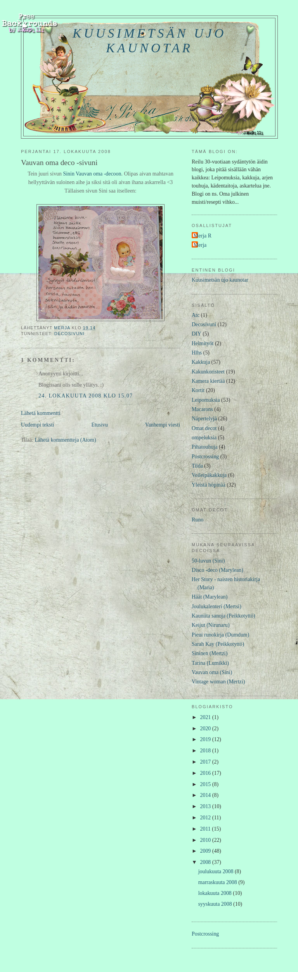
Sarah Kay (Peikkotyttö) (218, 644)
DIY (196, 334)
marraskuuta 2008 (218, 882)
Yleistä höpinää (208, 485)
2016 (206, 773)
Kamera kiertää (208, 381)
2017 (206, 762)
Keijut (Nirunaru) (211, 625)
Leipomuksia (206, 400)
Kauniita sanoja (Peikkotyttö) (223, 616)
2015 (206, 784)
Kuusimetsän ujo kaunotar (149, 40)
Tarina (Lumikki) (210, 663)
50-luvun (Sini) (208, 561)
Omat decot (204, 428)
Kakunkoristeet (208, 372)
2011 (206, 829)
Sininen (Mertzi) (209, 653)
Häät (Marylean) (209, 597)
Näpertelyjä (204, 418)
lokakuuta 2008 (215, 893)
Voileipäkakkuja (209, 475)
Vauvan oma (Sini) (212, 672)
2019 (206, 739)
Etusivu (99, 425)
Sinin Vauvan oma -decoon (92, 174)
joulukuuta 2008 (216, 871)
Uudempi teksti (37, 425)
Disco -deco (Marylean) (217, 570)
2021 (206, 717)
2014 (206, 795)
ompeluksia (204, 437)
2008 (206, 862)
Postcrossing (205, 456)
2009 (206, 851)
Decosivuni (69, 333)
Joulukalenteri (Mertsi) (216, 606)
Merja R (202, 236)
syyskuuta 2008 (215, 904)
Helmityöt (202, 343)
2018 (206, 751)
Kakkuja (201, 362)
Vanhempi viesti (162, 425)
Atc (195, 315)
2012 (206, 818)
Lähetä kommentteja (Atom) (65, 440)
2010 (206, 840)
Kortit (198, 390)
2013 (206, 806)
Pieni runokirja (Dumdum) (220, 635)
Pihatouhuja (204, 447)
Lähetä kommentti (41, 413)
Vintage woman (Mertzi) (218, 682)
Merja (200, 245)
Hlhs (197, 353)
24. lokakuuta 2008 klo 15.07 (85, 396)
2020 (206, 728)
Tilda (197, 466)
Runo (197, 520)
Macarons (202, 409)
